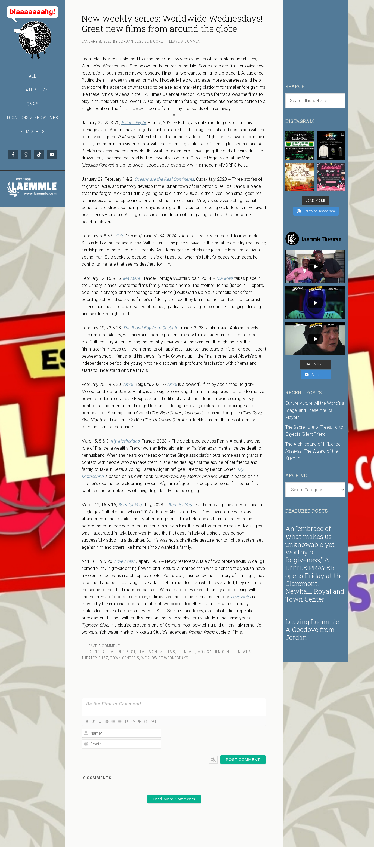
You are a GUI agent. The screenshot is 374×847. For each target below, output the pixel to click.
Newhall (246, 652)
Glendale (186, 652)
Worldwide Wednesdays (164, 658)
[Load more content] (315, 364)
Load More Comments (174, 799)
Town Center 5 (124, 658)
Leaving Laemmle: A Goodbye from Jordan (313, 629)
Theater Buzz (95, 658)
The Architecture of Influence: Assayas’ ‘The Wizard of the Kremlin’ (313, 451)
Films (170, 652)
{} (155, 721)
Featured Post (121, 652)
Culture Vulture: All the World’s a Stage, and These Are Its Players (314, 410)
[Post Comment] (243, 759)
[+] (163, 721)
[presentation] (231, 739)
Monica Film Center (217, 652)
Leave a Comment (185, 41)
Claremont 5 (150, 652)
